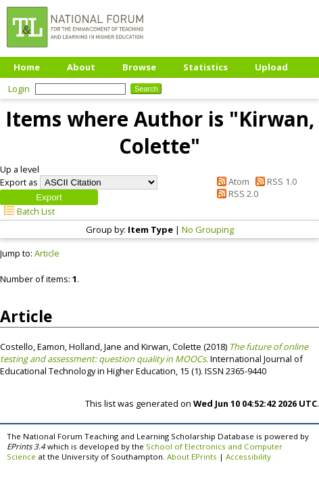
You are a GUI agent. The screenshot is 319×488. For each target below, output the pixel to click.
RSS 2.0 (235, 193)
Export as (19, 182)
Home (27, 67)
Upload (271, 67)
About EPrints (192, 456)
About (81, 67)
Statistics (205, 67)
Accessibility (248, 456)
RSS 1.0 (274, 181)
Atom (231, 181)
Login (19, 89)
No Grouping (208, 229)
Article (46, 253)
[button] (49, 197)
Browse (139, 67)
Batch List (27, 211)
